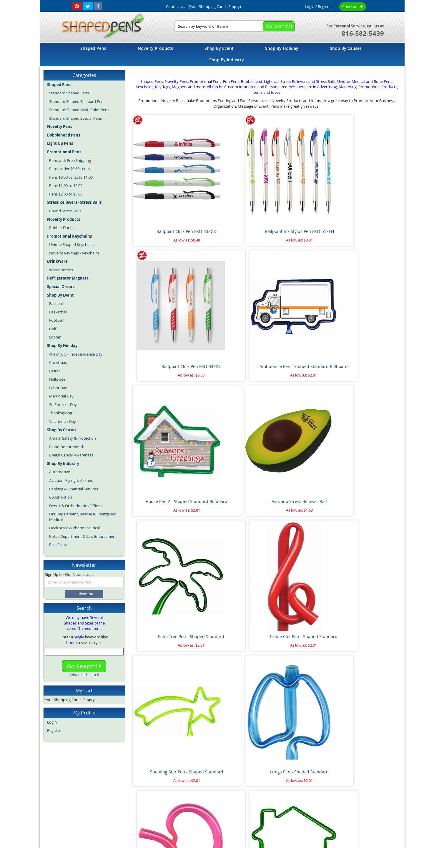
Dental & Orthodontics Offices (75, 505)
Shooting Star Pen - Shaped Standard (164, 421)
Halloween (58, 379)
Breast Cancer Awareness (71, 455)
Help (345, 791)
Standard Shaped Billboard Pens (77, 101)
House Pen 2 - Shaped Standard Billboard (164, 312)
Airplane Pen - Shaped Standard (164, 639)
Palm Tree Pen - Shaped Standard (300, 312)
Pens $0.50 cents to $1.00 (71, 177)
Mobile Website (320, 791)
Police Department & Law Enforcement (83, 536)
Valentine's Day (62, 421)
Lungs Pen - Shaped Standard (232, 418)
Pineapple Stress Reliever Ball (232, 745)
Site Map (131, 791)
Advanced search (84, 674)
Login (310, 6)
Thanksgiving (60, 412)
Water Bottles (61, 269)
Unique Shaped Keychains (71, 244)
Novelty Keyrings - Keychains (74, 253)
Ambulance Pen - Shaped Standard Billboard (369, 202)
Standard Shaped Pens (69, 93)
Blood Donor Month (66, 446)
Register (325, 6)
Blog (170, 804)
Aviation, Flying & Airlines (71, 480)
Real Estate (58, 544)
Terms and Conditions (224, 791)
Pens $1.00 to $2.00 (65, 185)
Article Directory (184, 791)
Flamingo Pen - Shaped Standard (232, 530)
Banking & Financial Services (73, 489)
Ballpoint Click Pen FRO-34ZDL (300, 199)
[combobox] (234, 26)
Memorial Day (61, 396)
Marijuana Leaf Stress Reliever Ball (301, 639)
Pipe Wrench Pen (232, 636)
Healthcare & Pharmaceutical (74, 527)
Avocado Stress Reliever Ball (232, 309)
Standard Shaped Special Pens (75, 118)
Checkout (352, 6)
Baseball (56, 303)
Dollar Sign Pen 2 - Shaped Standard (301, 530)
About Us (155, 791)
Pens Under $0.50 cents (69, 168)
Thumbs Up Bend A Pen (300, 745)
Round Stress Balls (65, 210)
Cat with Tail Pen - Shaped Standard (369, 530)
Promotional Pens (262, 804)
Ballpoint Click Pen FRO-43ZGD (164, 199)
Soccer (55, 337)
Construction (60, 497)
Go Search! (84, 666)
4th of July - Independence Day (75, 354)
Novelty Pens (213, 804)
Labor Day (58, 387)
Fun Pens (236, 804)
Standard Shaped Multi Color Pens (79, 109)
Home (111, 791)
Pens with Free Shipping (70, 160)
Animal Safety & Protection (72, 438)
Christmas (58, 362)
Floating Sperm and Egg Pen (164, 745)
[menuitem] (93, 48)
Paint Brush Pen (369, 636)
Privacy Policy (288, 791)
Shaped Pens (188, 804)
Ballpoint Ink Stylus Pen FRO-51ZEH (232, 202)
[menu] (222, 54)
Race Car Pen (370, 745)
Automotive (59, 471)
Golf (52, 328)
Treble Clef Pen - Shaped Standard (369, 312)
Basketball (58, 312)
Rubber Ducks (61, 227)
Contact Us (259, 791)
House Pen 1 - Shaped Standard (369, 418)
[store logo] (100, 27)
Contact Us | (177, 6)
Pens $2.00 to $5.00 (65, 194)
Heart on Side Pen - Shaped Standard (164, 530)
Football (56, 320)
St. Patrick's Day (63, 404)
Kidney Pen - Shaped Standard (301, 418)
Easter (54, 371)
